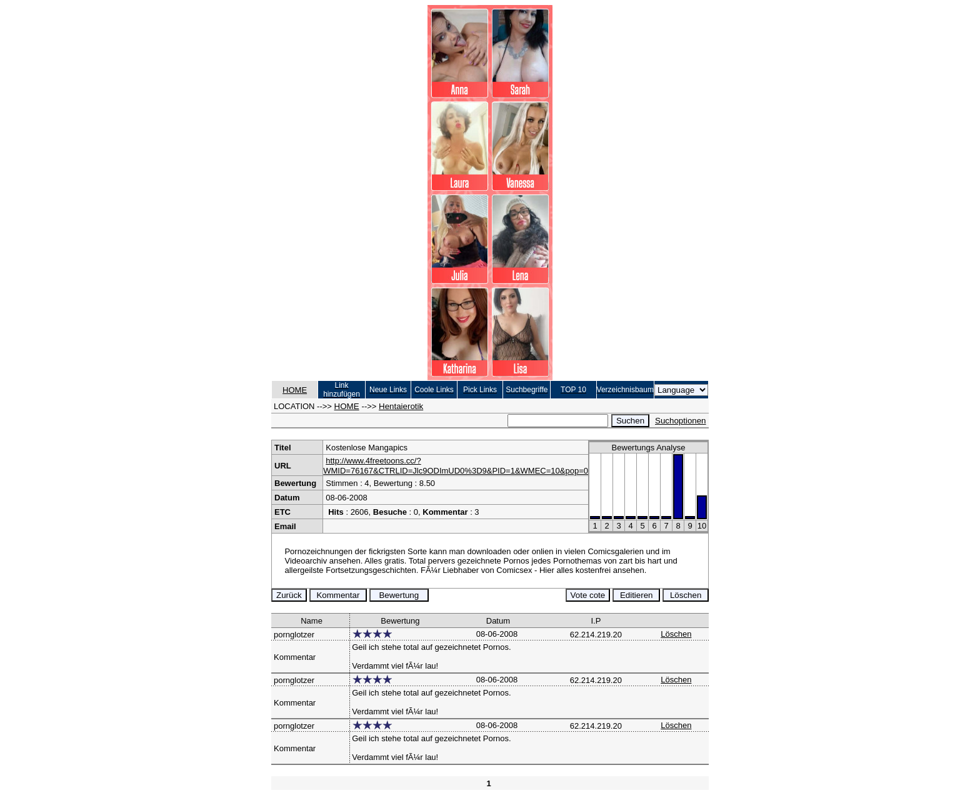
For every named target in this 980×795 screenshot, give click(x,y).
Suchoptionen (680, 420)
